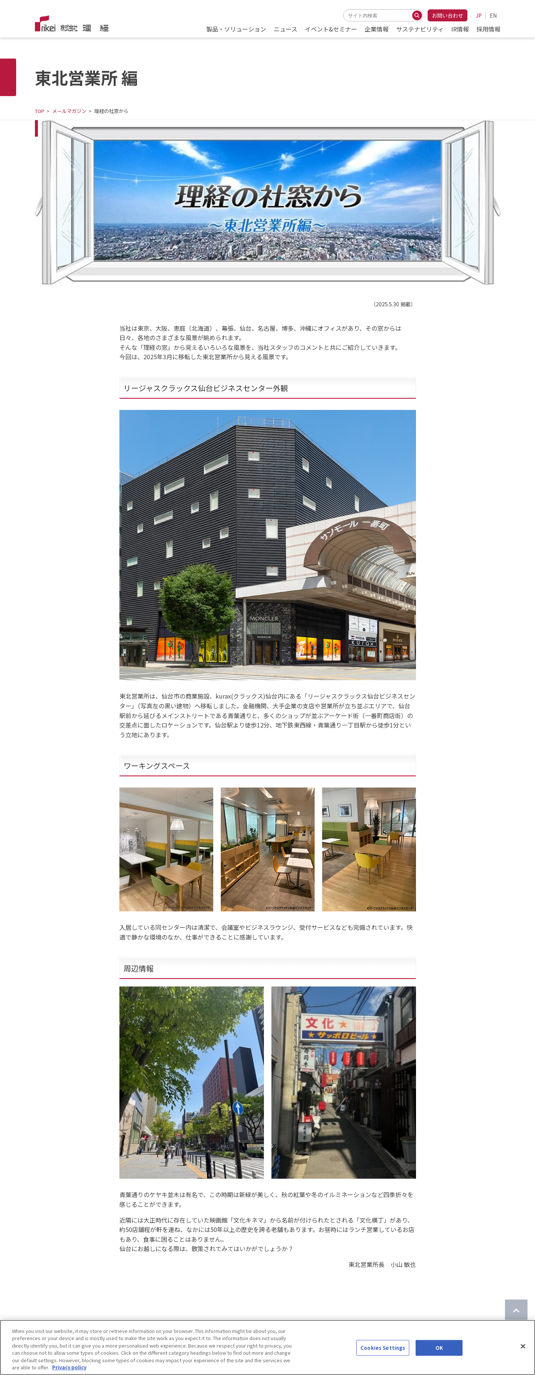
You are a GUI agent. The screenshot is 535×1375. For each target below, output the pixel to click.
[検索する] (417, 15)
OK (439, 1347)
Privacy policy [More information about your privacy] (69, 1367)
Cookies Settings (382, 1347)
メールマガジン (69, 110)
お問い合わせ (447, 15)
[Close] (523, 1346)
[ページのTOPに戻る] (516, 1311)
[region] (267, 1347)
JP (479, 15)
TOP (39, 110)
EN (493, 15)
